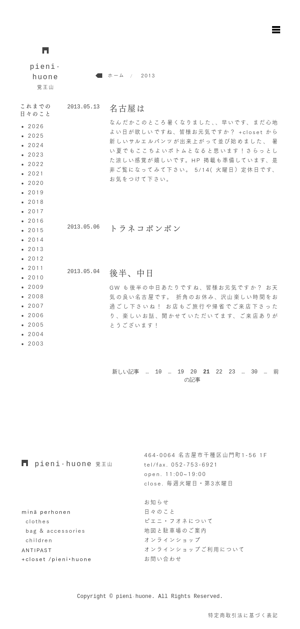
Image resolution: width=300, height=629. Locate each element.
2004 (36, 334)
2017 (36, 211)
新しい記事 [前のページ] (125, 372)
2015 (36, 230)
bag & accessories (56, 530)
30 (254, 372)
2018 (36, 201)
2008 (36, 296)
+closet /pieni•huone (57, 559)
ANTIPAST (37, 549)
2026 (36, 126)
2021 (36, 173)
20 (194, 372)
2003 (36, 343)
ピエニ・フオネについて (179, 521)
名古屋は (127, 108)
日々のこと (160, 511)
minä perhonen (46, 511)
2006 (36, 315)
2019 (36, 192)
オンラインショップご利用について (194, 549)
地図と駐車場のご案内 (175, 530)
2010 (36, 277)
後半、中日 (132, 273)
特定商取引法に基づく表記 (243, 615)
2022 (36, 163)
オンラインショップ (172, 540)
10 (158, 372)
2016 (36, 220)
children (39, 540)
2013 (36, 249)
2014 (36, 239)
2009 (36, 286)
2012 (36, 258)
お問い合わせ (163, 559)
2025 (36, 135)
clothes (38, 521)
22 (219, 372)
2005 (36, 324)
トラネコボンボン (145, 229)
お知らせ (156, 502)
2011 (36, 267)
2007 (36, 305)
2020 (36, 182)
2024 (36, 145)
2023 (36, 154)
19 (180, 372)
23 (232, 372)
